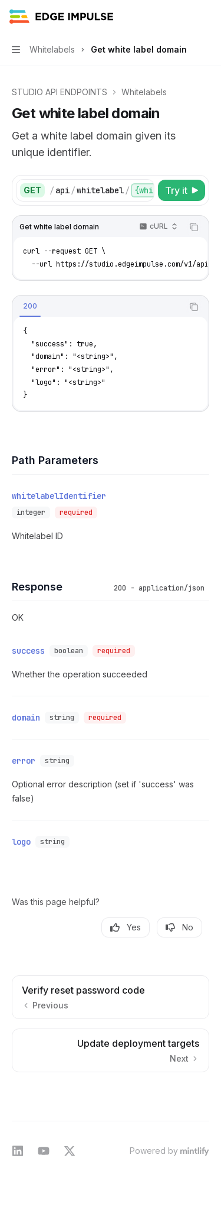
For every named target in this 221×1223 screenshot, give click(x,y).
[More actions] (206, 16)
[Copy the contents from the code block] (194, 227)
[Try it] (181, 190)
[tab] (30, 306)
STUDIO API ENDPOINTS (59, 92)
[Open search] (183, 16)
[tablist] (98, 307)
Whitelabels (144, 92)
